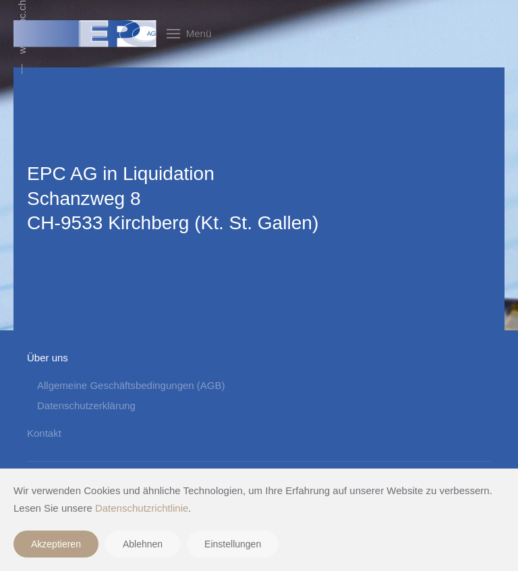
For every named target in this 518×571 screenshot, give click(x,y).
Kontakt (44, 433)
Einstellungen (232, 544)
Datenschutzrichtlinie (141, 508)
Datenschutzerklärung (86, 405)
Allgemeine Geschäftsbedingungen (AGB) (131, 385)
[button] (189, 33)
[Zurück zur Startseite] (84, 33)
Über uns (47, 357)
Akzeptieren (56, 544)
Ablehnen (143, 544)
